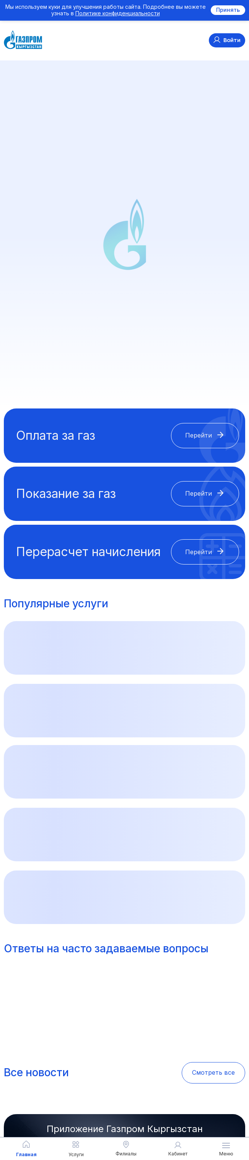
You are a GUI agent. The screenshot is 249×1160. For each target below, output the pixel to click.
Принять (228, 10)
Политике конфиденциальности (117, 13)
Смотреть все (213, 1072)
